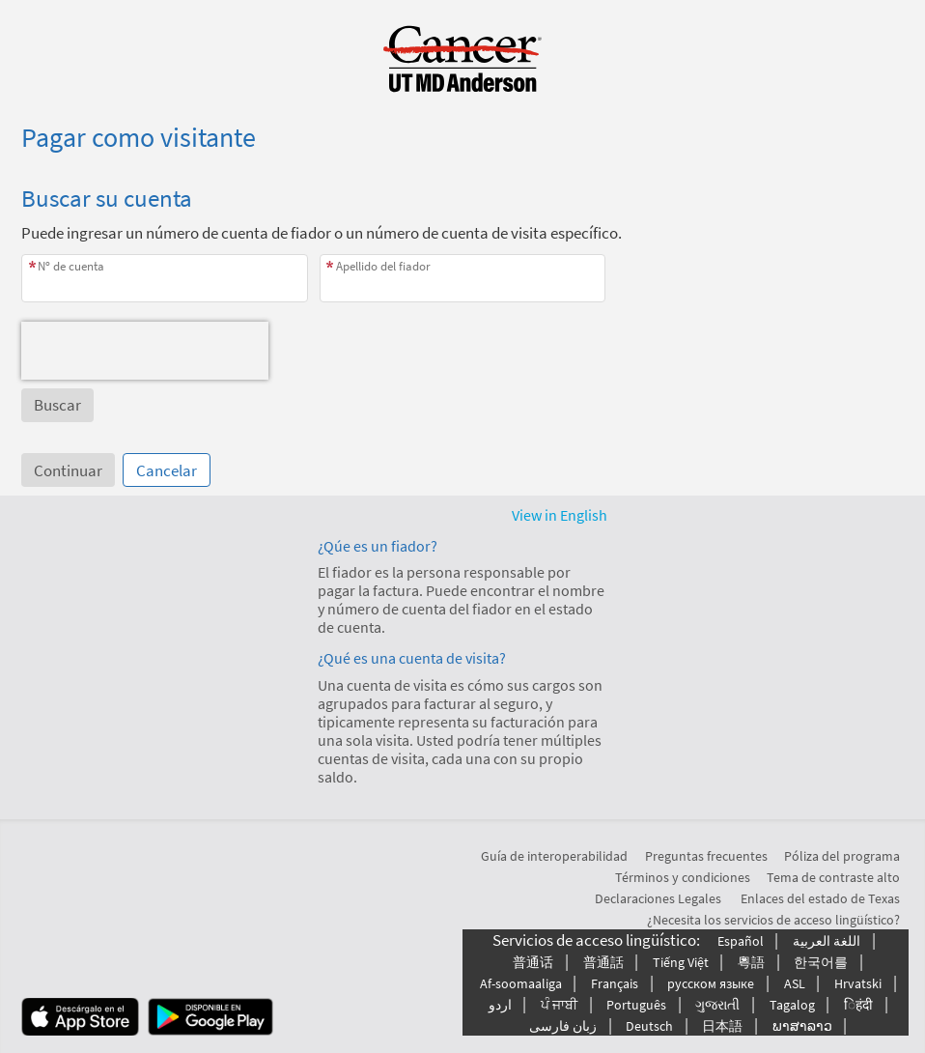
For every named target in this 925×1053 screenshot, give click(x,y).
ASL (794, 983)
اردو (500, 1004)
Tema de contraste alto (833, 877)
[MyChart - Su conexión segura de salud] (462, 59)
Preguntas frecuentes (706, 856)
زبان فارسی (563, 1026)
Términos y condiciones (682, 877)
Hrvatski (858, 983)
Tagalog (792, 1004)
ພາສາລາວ (802, 1026)
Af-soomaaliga (521, 983)
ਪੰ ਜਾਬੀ (559, 1004)
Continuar (68, 470)
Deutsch (649, 1026)
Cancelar (166, 470)
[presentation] (144, 351)
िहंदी (858, 1004)
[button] (57, 405)
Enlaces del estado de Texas (820, 898)
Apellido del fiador (383, 266)
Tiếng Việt (681, 962)
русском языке (710, 983)
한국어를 (821, 962)
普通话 (533, 962)
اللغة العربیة (826, 941)
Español (740, 941)
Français (614, 983)
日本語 (722, 1026)
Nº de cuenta (71, 266)
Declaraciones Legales (658, 898)
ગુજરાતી (717, 1004)
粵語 (751, 962)
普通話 (603, 962)
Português (636, 1004)
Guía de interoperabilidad (554, 856)
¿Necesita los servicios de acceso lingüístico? (773, 919)
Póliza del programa (842, 856)
